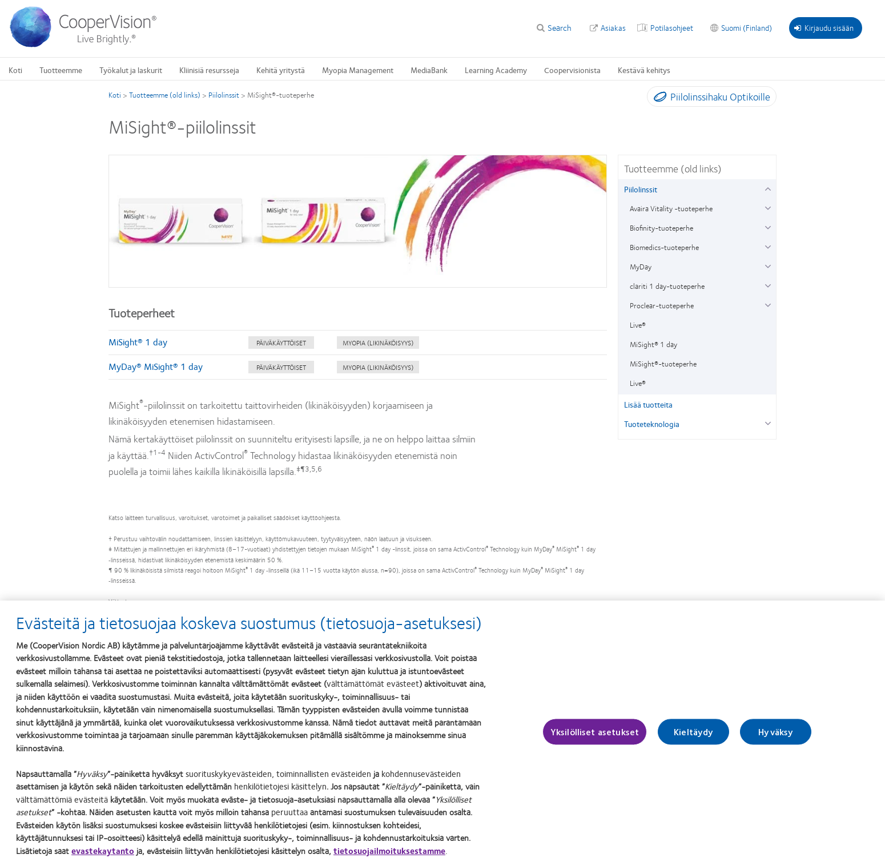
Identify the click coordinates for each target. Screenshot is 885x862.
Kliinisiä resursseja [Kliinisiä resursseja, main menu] (209, 69)
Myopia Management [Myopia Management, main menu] (357, 69)
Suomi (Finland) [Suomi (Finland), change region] (746, 27)
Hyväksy (775, 741)
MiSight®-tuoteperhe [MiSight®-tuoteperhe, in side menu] (663, 363)
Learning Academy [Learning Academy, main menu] (496, 69)
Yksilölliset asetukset (594, 741)
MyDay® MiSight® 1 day (155, 366)
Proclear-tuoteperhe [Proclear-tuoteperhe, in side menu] (662, 305)
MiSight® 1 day (137, 342)
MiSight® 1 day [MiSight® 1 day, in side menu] (653, 344)
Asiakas (613, 27)
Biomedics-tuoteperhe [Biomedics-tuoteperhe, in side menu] (664, 247)
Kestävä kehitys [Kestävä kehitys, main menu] (644, 69)
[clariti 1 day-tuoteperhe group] (767, 284)
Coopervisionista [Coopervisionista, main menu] (572, 69)
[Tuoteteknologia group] (767, 422)
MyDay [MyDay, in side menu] (640, 266)
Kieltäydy (693, 741)
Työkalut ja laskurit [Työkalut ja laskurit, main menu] (130, 69)
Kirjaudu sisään (824, 27)
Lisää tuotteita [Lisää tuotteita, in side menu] (648, 404)
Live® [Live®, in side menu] (638, 325)
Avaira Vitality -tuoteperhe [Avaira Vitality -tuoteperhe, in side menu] (671, 208)
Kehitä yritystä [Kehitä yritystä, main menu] (280, 69)
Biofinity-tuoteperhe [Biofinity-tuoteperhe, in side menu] (661, 227)
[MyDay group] (767, 265)
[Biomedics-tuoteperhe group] (767, 245)
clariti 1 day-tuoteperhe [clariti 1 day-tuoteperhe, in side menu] (667, 286)
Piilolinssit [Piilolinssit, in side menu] (640, 189)
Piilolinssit (223, 94)
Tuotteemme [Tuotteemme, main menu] (60, 69)
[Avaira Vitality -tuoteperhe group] (767, 207)
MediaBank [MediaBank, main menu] (429, 69)
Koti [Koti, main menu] (15, 69)
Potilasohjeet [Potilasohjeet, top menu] (671, 27)
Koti (114, 94)
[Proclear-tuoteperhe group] (767, 304)
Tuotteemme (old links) (164, 94)
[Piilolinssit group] (767, 187)
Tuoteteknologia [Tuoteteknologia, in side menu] (651, 423)
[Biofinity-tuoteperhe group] (767, 226)
